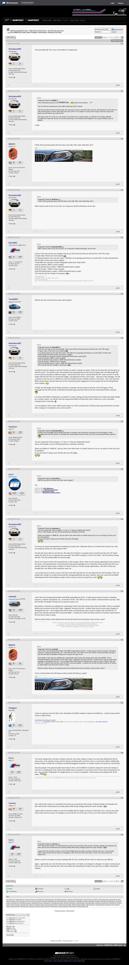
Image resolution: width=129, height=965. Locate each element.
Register (121, 3)
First (104, 37)
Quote (118, 85)
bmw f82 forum (110, 901)
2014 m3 (70, 899)
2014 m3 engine (78, 899)
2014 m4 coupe (103, 899)
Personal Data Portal (79, 961)
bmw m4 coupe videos (78, 904)
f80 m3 (39, 906)
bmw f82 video (80, 903)
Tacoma (12, 803)
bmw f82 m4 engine (69, 903)
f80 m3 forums (63, 906)
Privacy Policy (48, 961)
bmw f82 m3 (15, 903)
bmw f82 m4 (47, 903)
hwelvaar (13, 426)
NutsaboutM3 (15, 49)
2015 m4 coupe (36, 901)
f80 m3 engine (45, 906)
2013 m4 (33, 899)
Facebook (40, 889)
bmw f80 (44, 901)
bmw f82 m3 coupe (25, 903)
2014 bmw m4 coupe (60, 899)
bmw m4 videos (15, 906)
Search (82, 20)
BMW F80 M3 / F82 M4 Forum (38, 30)
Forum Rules (10, 935)
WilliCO (12, 144)
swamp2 (12, 596)
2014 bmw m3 (40, 899)
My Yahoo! (70, 891)
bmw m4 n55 (110, 904)
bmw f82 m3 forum (37, 903)
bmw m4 (31, 904)
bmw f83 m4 (113, 903)
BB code (8, 926)
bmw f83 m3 (105, 903)
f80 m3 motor (73, 906)
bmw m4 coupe (39, 904)
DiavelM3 (13, 242)
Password (97, 32)
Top (124, 945)
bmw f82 (103, 901)
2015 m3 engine (21, 901)
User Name (98, 29)
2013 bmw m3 (10, 899)
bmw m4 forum (90, 904)
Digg (68, 889)
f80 (21, 906)
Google (98, 889)
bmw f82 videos (90, 903)
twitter (10, 889)
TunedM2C (13, 299)
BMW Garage (47, 20)
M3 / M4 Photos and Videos (56, 30)
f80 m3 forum (54, 906)
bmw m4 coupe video (64, 904)
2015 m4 (29, 901)
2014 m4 (95, 899)
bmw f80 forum (52, 901)
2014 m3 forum (88, 899)
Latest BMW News (48, 488)
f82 (87, 906)
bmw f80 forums (62, 901)
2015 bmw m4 (113, 899)
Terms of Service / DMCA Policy (62, 961)
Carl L (11, 758)
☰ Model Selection (27, 3)
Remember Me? (117, 29)
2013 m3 (27, 899)
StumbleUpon (13, 891)
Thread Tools (116, 40)
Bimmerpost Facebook (51, 490)
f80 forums (32, 906)
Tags (7, 896)
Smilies (8, 928)
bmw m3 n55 (24, 904)
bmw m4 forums (100, 904)
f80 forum (26, 906)
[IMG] (8, 930)
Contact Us (99, 945)
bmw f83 (98, 903)
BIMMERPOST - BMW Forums (113, 945)
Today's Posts (74, 20)
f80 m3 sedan (81, 906)
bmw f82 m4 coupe (57, 903)
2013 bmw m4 (20, 899)
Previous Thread (60, 911)
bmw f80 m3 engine (82, 901)
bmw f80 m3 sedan (94, 901)
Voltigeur (13, 708)
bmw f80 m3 (71, 901)
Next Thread (70, 911)
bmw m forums (15, 904)
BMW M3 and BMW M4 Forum (19, 30)
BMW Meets (57, 20)
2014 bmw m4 (49, 899)
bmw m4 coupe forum (51, 904)
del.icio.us (41, 891)
